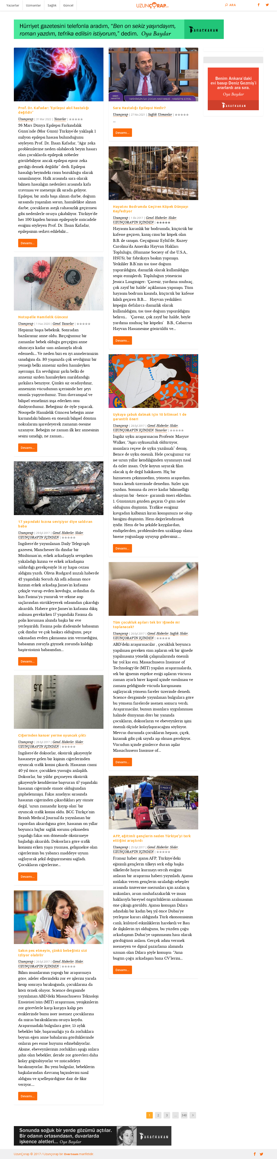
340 (184, 1115)
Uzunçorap (25, 119)
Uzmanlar (33, 5)
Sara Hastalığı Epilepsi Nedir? (139, 108)
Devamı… (28, 243)
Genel (56, 323)
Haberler (68, 533)
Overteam (71, 1154)
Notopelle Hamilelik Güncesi (43, 317)
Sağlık (52, 5)
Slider (79, 533)
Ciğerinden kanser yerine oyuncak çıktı (52, 735)
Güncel (68, 5)
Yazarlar (12, 5)
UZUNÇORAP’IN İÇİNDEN (38, 537)
